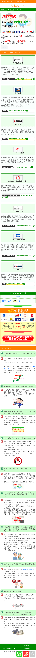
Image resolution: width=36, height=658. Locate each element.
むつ (20, 301)
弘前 (9, 301)
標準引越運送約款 (28, 569)
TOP (8, 645)
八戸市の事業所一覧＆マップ (17, 79)
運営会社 (26, 645)
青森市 (3, 301)
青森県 (18, 296)
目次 (3, 47)
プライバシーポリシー (8, 648)
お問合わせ (26, 648)
